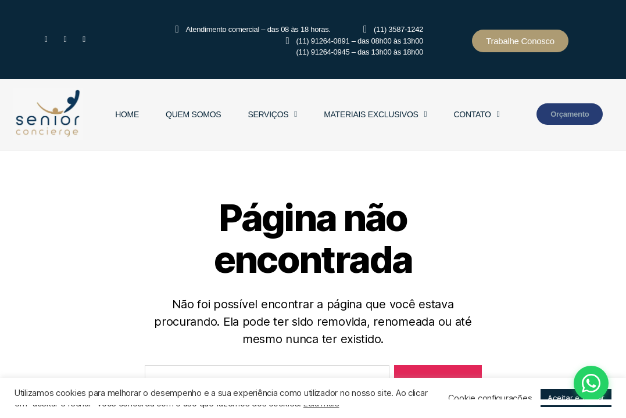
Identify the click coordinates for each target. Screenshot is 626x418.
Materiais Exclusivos (375, 114)
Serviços (272, 114)
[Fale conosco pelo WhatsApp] (556, 383)
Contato (476, 114)
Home (127, 114)
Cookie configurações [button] (490, 398)
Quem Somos (193, 114)
